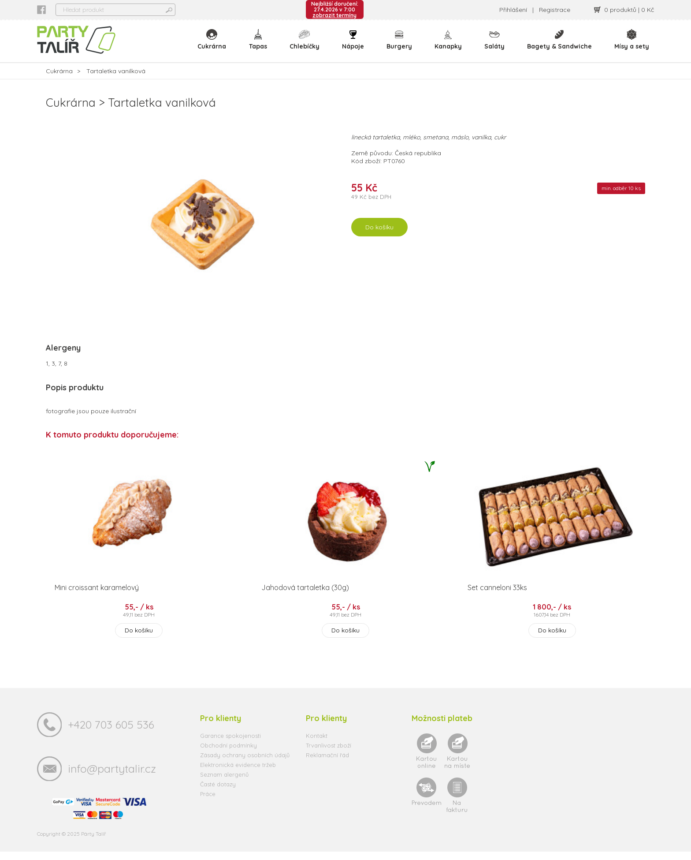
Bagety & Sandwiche (560, 44)
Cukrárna (214, 44)
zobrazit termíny (334, 15)
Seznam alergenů (224, 782)
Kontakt (316, 744)
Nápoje (354, 44)
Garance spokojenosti (230, 744)
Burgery (400, 44)
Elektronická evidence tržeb (238, 773)
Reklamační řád (327, 763)
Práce (207, 802)
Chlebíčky (306, 44)
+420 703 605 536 (111, 733)
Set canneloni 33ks (497, 595)
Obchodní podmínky (228, 753)
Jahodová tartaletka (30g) (305, 595)
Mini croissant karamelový (97, 595)
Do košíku (379, 235)
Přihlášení (513, 10)
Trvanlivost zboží (328, 753)
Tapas (260, 44)
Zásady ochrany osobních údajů (245, 763)
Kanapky (449, 44)
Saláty (495, 44)
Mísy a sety (631, 44)
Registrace (554, 10)
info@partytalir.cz (112, 777)
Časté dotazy (218, 792)
